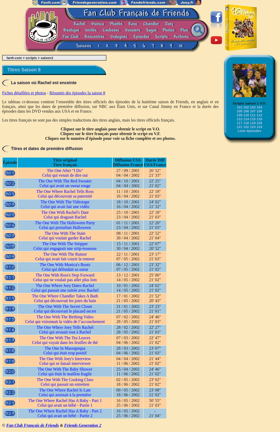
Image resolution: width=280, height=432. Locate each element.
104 (259, 107)
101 (239, 107)
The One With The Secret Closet (65, 306)
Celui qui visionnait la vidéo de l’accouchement (65, 321)
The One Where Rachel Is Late (65, 390)
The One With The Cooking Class (65, 379)
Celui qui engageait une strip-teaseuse (65, 248)
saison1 (47, 58)
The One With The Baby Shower (65, 369)
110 (246, 115)
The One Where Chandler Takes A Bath (65, 296)
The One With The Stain (65, 233)
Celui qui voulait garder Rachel (65, 238)
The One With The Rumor (65, 254)
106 (246, 111)
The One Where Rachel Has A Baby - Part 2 (65, 411)
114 (246, 119)
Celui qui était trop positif (65, 353)
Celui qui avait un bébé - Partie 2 (65, 415)
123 (253, 127)
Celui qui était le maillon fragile (65, 374)
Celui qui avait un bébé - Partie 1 (65, 405)
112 (259, 115)
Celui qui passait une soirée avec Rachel (65, 290)
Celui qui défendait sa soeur (65, 269)
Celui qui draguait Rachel (65, 217)
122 (246, 127)
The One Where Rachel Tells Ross (65, 191)
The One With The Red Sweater (65, 181)
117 (239, 123)
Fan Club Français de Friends (32, 425)
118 (246, 123)
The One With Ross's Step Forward (65, 275)
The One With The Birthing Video (64, 317)
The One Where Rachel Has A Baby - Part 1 (65, 400)
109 (239, 115)
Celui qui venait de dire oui (65, 175)
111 (253, 115)
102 (246, 107)
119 (253, 123)
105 (239, 111)
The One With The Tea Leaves (65, 338)
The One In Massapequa (65, 348)
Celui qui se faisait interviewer (64, 363)
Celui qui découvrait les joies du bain (65, 300)
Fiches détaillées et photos (24, 93)
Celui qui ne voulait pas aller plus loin (65, 280)
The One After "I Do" (65, 170)
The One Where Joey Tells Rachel (64, 327)
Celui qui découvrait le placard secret (65, 311)
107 (253, 111)
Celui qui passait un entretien (65, 384)
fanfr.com (14, 58)
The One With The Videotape (64, 202)
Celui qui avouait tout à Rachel (65, 332)
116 (259, 119)
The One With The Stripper (65, 243)
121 (239, 127)
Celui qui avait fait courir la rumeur (65, 259)
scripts (31, 58)
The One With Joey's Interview (65, 358)
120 (259, 123)
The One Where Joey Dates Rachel (65, 285)
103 (253, 107)
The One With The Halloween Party (65, 223)
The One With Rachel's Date (65, 212)
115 (253, 119)
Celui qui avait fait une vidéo (65, 206)
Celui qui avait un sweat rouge (65, 185)
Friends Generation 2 (82, 425)
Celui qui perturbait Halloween (65, 227)
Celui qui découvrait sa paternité (65, 196)
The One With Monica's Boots (65, 264)
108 (259, 111)
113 (239, 119)
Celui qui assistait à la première (65, 395)
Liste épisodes (249, 131)
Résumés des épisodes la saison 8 (77, 93)
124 (259, 127)
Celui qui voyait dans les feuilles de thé (65, 342)
